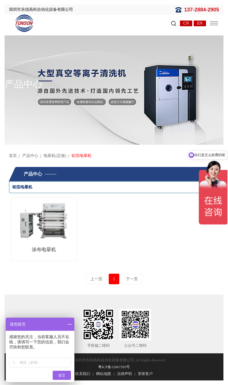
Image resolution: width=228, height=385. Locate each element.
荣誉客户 (145, 374)
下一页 (132, 279)
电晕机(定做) (54, 156)
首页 (13, 156)
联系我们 (82, 374)
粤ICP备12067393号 (114, 367)
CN (186, 23)
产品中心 (30, 156)
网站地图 (103, 374)
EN (200, 23)
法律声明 (124, 374)
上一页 (96, 279)
